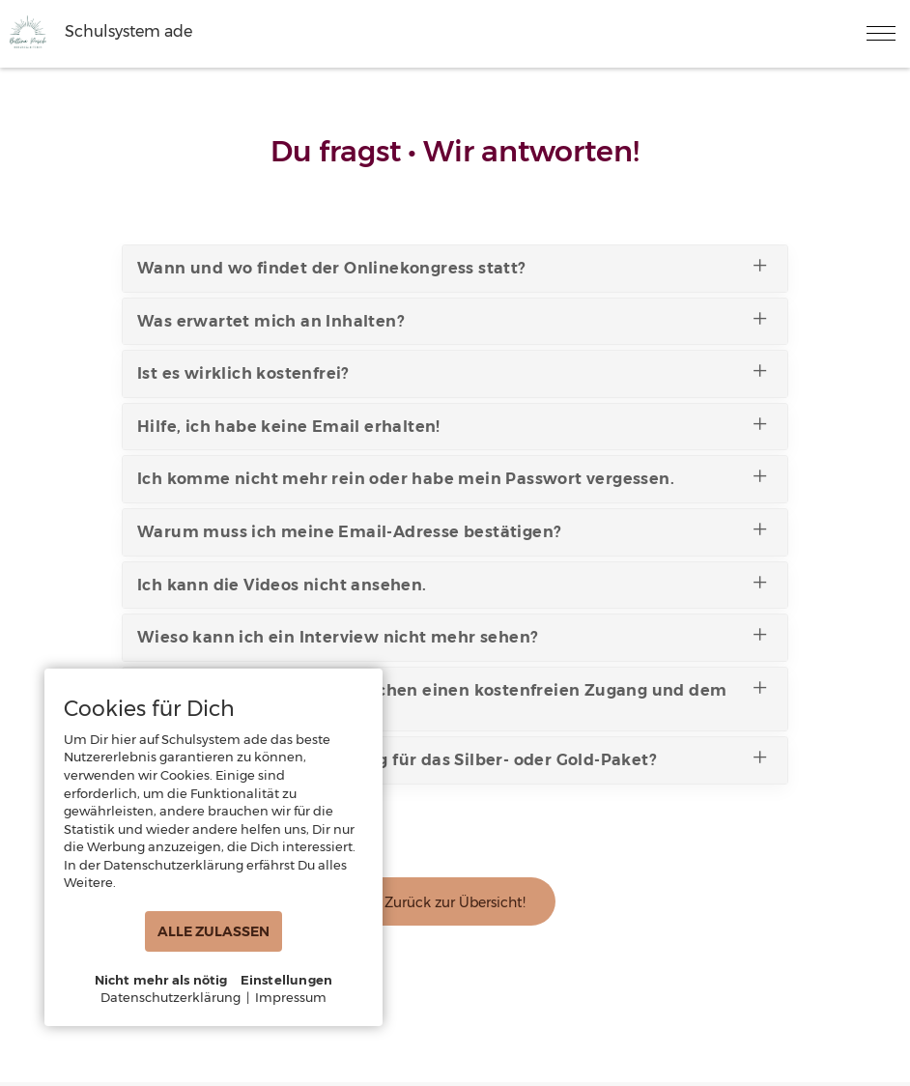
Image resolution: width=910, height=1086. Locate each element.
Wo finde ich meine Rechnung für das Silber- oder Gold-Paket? (452, 757)
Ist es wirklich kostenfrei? (452, 371)
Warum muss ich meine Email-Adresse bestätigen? (452, 529)
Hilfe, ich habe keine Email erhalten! (452, 424)
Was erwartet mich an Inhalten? (452, 318)
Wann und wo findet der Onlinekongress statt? (452, 265)
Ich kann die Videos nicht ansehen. (452, 582)
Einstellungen (287, 979)
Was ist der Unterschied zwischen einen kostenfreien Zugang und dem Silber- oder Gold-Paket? (452, 695)
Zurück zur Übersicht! (455, 902)
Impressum (291, 997)
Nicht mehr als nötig (161, 979)
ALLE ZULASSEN (213, 931)
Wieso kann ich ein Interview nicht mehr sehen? (452, 634)
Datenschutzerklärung (170, 997)
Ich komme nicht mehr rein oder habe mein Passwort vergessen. (452, 476)
